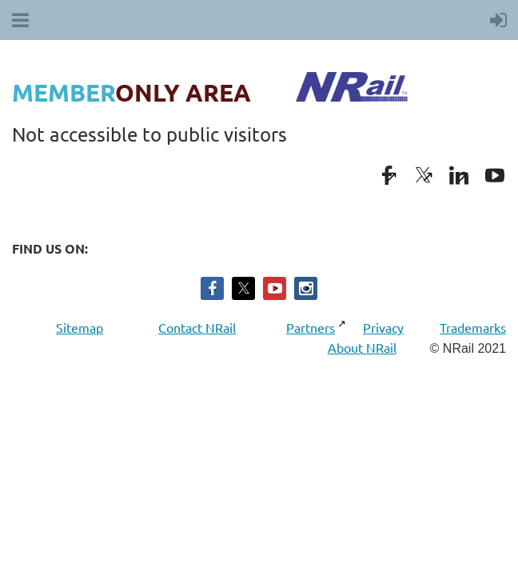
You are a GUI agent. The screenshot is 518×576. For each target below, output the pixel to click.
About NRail (362, 347)
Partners (311, 327)
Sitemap (81, 327)
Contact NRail (197, 327)
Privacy (383, 327)
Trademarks (473, 327)
